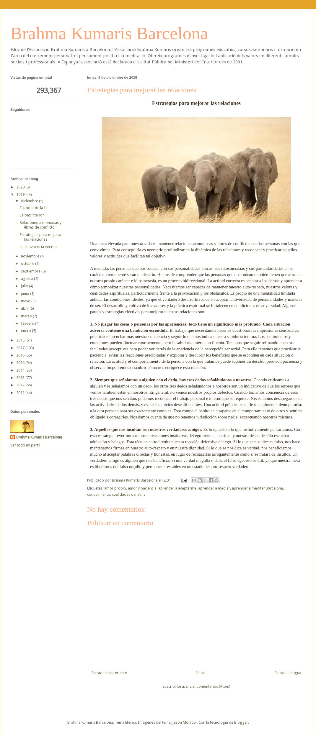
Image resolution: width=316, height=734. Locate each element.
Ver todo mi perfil (25, 445)
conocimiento (98, 494)
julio (25, 286)
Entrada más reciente (109, 673)
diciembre (30, 201)
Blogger (241, 722)
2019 (20, 194)
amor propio (115, 488)
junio (25, 293)
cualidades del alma (129, 494)
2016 (20, 355)
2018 (20, 340)
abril (25, 308)
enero (26, 331)
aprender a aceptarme (177, 488)
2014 (20, 370)
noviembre (30, 256)
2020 (20, 187)
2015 (20, 362)
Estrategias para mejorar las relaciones (41, 237)
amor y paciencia (142, 488)
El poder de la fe (34, 208)
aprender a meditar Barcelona (257, 488)
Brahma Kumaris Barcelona (109, 33)
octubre (28, 263)
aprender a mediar (214, 488)
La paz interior (32, 215)
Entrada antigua (288, 673)
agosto (27, 278)
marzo (27, 316)
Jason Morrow (184, 722)
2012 (20, 385)
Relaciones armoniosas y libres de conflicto (40, 224)
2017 (20, 348)
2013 (20, 377)
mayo (26, 301)
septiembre (31, 271)
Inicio (201, 673)
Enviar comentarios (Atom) (208, 686)
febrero (28, 323)
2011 (20, 392)
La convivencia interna (38, 246)
